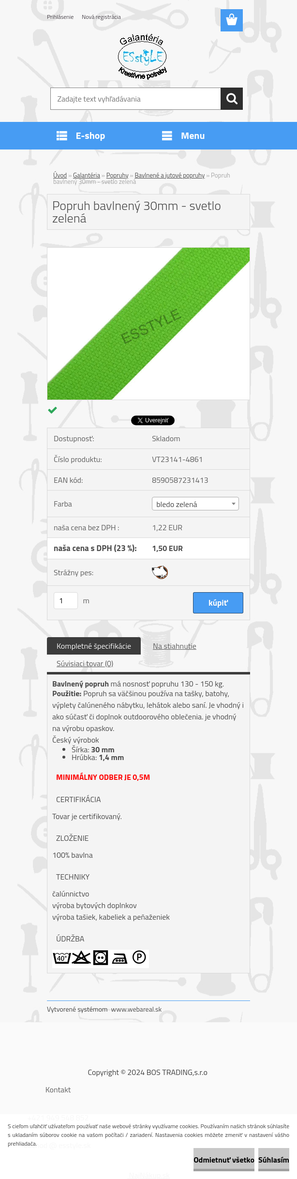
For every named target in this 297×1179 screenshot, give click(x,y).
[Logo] (142, 56)
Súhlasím (273, 1159)
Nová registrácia (101, 16)
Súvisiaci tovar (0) (85, 663)
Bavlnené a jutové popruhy (169, 175)
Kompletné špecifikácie (94, 646)
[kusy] (66, 600)
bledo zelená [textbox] (176, 504)
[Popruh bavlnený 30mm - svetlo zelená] (148, 251)
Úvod (60, 175)
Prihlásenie (60, 16)
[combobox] (195, 503)
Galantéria (86, 175)
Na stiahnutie (174, 646)
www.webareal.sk (136, 1009)
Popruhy (117, 175)
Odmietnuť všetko (223, 1159)
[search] (232, 99)
